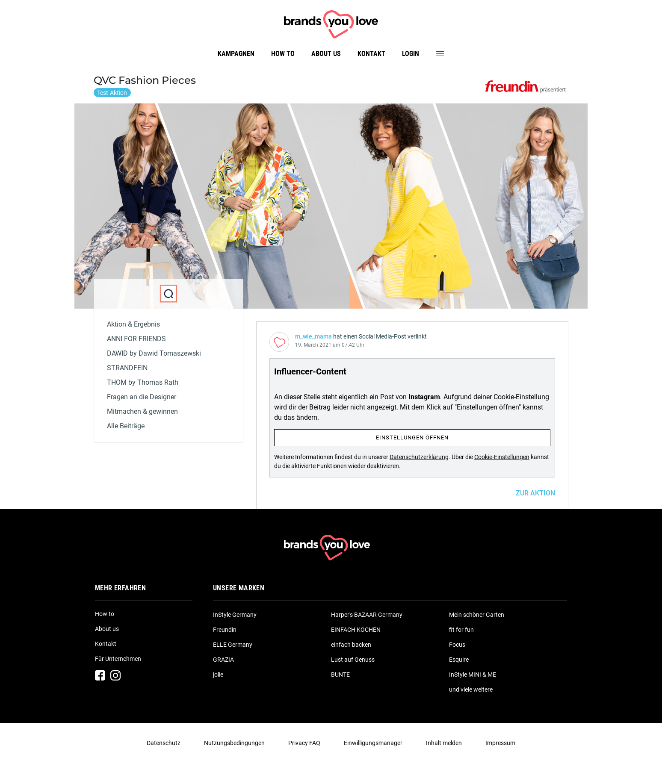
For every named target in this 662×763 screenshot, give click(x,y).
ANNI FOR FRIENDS (136, 339)
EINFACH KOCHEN (356, 629)
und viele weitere (471, 689)
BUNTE (340, 674)
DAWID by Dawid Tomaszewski (154, 353)
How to (283, 54)
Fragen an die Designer (141, 397)
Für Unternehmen (118, 658)
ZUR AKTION (535, 493)
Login (410, 54)
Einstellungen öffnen (412, 437)
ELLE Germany (232, 644)
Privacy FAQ (304, 742)
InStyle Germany (235, 614)
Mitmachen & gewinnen (142, 411)
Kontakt (371, 54)
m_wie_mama (313, 336)
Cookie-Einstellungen (501, 457)
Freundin (224, 629)
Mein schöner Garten (476, 614)
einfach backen (351, 644)
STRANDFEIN (127, 368)
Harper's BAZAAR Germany (366, 614)
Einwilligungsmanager (373, 742)
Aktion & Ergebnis (133, 324)
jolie (218, 674)
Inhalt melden (444, 742)
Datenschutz (163, 742)
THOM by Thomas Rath (142, 382)
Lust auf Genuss (353, 659)
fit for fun (461, 629)
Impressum (500, 742)
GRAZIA (223, 659)
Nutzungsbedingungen (234, 742)
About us (326, 54)
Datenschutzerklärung (419, 457)
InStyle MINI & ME (472, 674)
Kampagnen (236, 54)
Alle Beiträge (126, 426)
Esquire (459, 659)
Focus (457, 644)
